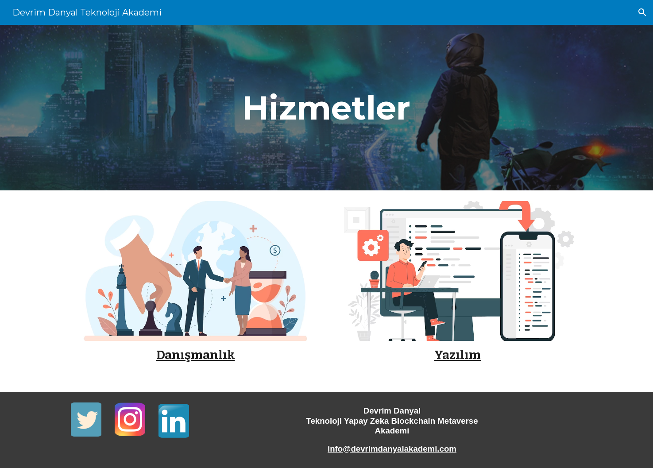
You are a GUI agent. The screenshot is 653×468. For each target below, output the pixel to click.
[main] (326, 107)
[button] (642, 12)
